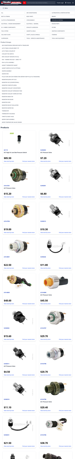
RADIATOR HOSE (6, 102)
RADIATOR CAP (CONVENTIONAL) (10, 82)
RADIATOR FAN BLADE (7, 99)
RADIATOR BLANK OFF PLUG (9, 79)
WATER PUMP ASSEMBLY (8, 119)
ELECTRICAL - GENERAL (32, 23)
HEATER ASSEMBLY (7, 71)
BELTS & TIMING (5, 16)
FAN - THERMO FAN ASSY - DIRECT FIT (11, 59)
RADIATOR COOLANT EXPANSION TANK (12, 91)
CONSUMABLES (31, 20)
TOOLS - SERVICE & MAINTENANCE (35, 38)
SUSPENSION (4, 38)
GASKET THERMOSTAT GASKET (9, 65)
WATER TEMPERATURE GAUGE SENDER (12, 122)
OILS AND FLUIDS (5, 34)
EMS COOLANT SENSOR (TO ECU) (10, 56)
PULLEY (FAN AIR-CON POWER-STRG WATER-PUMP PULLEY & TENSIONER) (21, 76)
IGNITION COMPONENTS (58, 31)
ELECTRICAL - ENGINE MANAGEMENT (10, 23)
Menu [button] (5, 8)
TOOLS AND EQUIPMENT (58, 38)
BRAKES (54, 16)
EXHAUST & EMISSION (32, 27)
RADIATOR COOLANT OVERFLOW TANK (12, 93)
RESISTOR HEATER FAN (8, 108)
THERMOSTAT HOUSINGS (8, 113)
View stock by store (9, 161)
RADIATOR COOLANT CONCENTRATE (11, 88)
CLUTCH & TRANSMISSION (8, 20)
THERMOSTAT (5, 111)
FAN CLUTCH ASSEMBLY (8, 62)
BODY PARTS (30, 16)
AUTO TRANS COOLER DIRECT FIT (10, 48)
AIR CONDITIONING (32, 13)
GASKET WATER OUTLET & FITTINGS (11, 68)
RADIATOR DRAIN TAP (7, 96)
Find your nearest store (28, 161)
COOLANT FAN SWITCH (8, 54)
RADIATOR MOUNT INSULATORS (10, 105)
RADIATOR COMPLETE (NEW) (9, 85)
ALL (2, 13)
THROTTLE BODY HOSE (8, 116)
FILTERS (54, 27)
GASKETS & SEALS (31, 31)
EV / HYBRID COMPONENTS (8, 27)
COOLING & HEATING (57, 20)
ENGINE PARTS (55, 23)
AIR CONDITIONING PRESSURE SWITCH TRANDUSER (15, 45)
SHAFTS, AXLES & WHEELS (33, 34)
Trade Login (60, 3)
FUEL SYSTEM (4, 31)
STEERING (54, 34)
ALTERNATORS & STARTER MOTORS (61, 13)
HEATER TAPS (5, 74)
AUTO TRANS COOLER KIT (8, 51)
